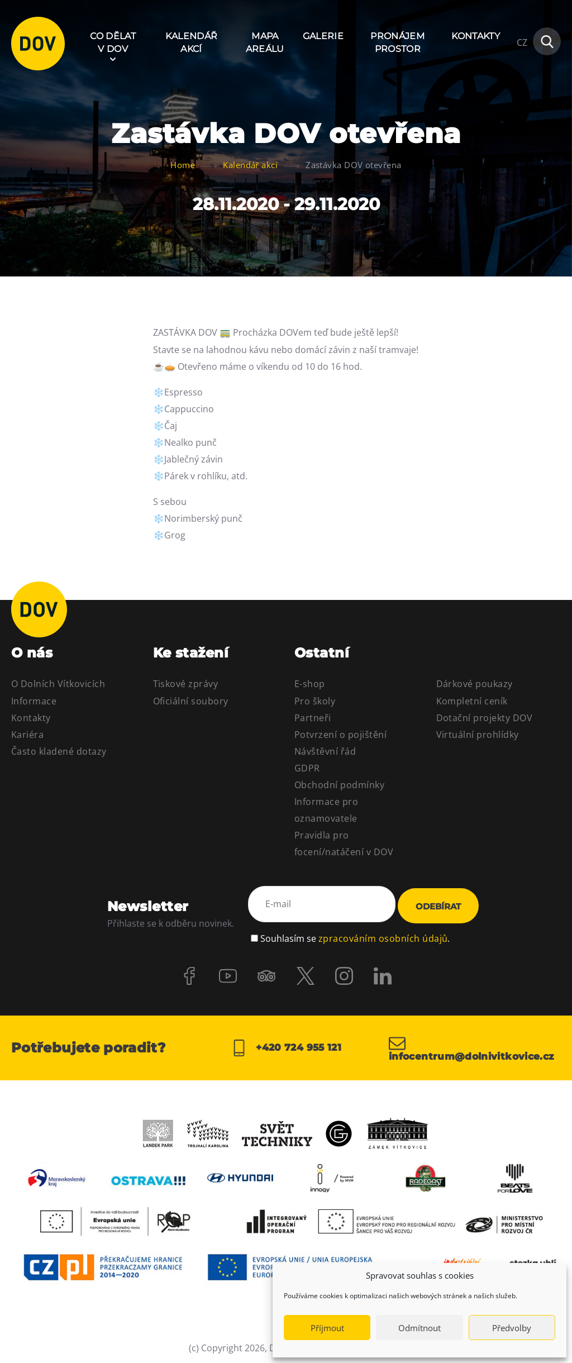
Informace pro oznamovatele (326, 810)
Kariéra (27, 734)
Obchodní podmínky (339, 785)
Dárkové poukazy (474, 684)
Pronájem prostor (397, 42)
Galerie (323, 36)
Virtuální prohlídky (477, 734)
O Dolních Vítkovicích (58, 684)
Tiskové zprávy (185, 684)
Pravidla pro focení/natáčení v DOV (343, 843)
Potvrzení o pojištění (340, 734)
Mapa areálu (265, 42)
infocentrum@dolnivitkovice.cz (475, 1045)
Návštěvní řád (325, 751)
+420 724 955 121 (286, 1045)
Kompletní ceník (472, 701)
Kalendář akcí (191, 42)
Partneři (312, 718)
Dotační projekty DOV (484, 718)
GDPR (307, 768)
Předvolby (511, 1327)
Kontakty (475, 36)
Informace (33, 701)
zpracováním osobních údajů (382, 933)
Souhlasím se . (355, 933)
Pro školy (314, 701)
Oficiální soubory (190, 701)
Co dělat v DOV (113, 42)
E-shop (309, 684)
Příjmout (327, 1327)
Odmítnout (419, 1327)
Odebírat (438, 905)
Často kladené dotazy (59, 751)
